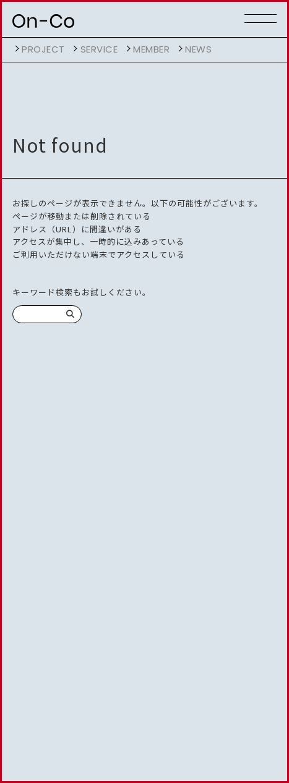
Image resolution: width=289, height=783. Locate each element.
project (43, 49)
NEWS (198, 49)
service (99, 49)
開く (15, 49)
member (151, 49)
